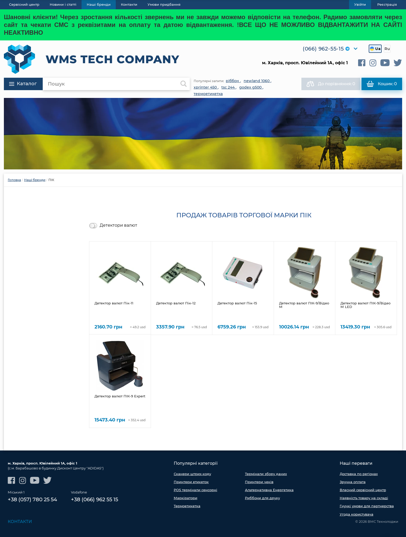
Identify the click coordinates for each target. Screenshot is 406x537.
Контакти (20, 521)
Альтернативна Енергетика (269, 490)
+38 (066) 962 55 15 (94, 499)
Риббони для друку (262, 498)
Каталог (23, 84)
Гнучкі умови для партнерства (367, 506)
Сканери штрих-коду (192, 474)
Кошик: (382, 84)
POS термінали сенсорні (195, 490)
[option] (203, 133)
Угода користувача (356, 514)
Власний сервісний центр (363, 490)
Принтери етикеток (191, 482)
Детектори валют (118, 225)
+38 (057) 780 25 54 (32, 499)
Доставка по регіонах (359, 474)
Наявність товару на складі (364, 498)
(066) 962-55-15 (323, 49)
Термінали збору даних (266, 474)
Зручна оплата (353, 482)
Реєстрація (387, 4)
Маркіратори (185, 498)
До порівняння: (331, 84)
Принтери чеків (259, 482)
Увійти (360, 4)
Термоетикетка (187, 506)
